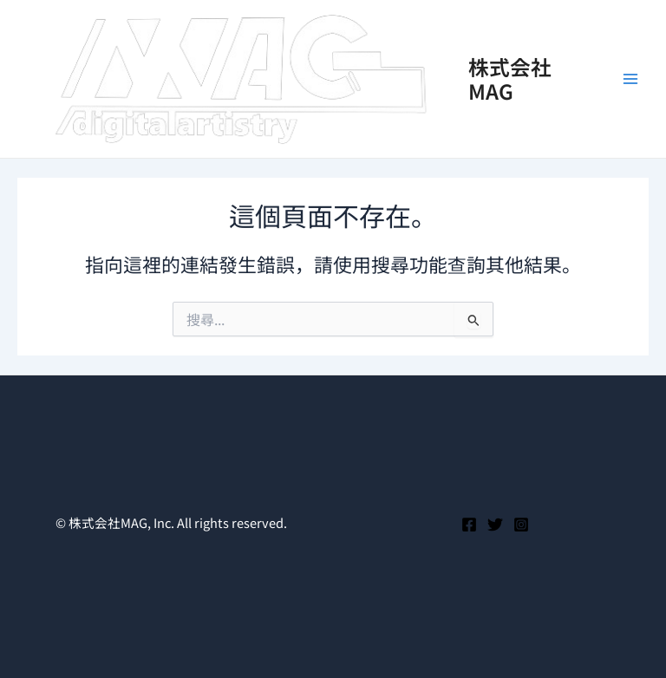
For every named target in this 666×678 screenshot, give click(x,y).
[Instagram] (521, 524)
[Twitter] (495, 524)
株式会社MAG (510, 78)
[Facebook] (469, 524)
